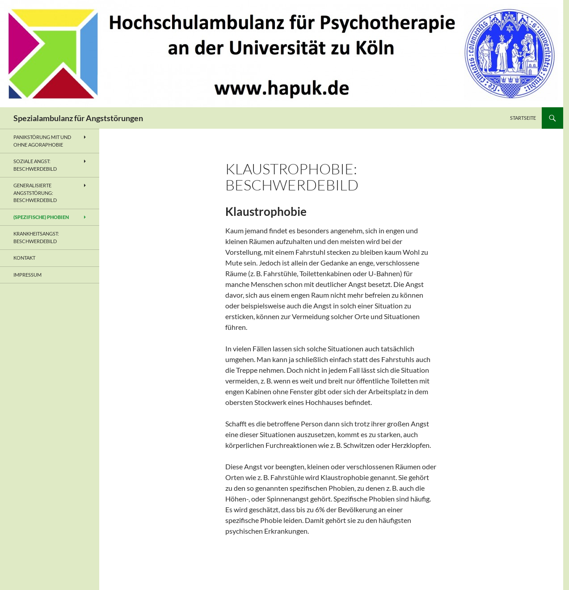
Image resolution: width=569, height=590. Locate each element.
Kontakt (24, 258)
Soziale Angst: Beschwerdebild (35, 165)
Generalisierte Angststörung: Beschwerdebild (35, 192)
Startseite (523, 118)
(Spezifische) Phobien (41, 217)
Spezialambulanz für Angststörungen (78, 118)
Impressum (27, 275)
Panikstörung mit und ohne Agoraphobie (42, 141)
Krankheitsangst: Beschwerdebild (36, 237)
